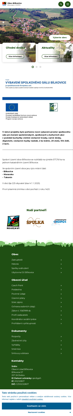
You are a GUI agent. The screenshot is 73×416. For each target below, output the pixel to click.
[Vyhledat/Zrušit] (60, 4)
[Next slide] (70, 54)
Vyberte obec (60, 37)
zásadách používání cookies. (32, 399)
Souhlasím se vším (36, 406)
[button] (68, 4)
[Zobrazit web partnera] (13, 222)
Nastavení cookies (36, 412)
